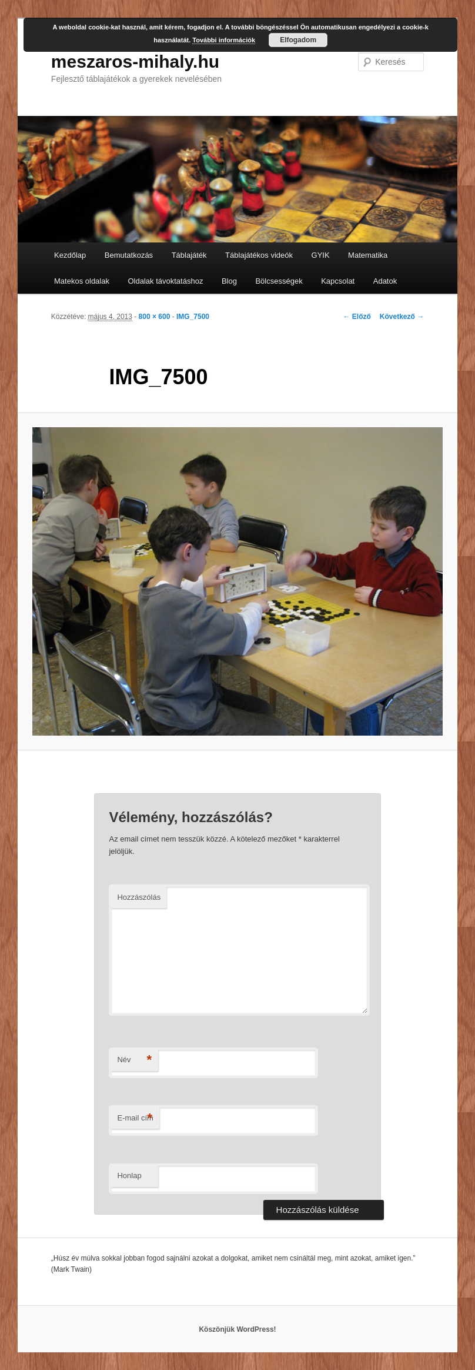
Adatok (385, 281)
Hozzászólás (138, 897)
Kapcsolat (337, 281)
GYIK (321, 255)
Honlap (129, 1175)
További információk (223, 40)
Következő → (402, 316)
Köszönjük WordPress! (237, 1329)
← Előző (356, 316)
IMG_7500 (192, 316)
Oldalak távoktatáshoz (165, 281)
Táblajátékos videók (259, 255)
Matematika (367, 255)
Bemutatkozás (129, 255)
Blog (229, 281)
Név (134, 1060)
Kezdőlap (70, 255)
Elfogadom (298, 40)
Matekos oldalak (81, 281)
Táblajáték (189, 255)
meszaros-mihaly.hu (135, 61)
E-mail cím (135, 1118)
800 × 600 (154, 316)
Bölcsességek (278, 281)
